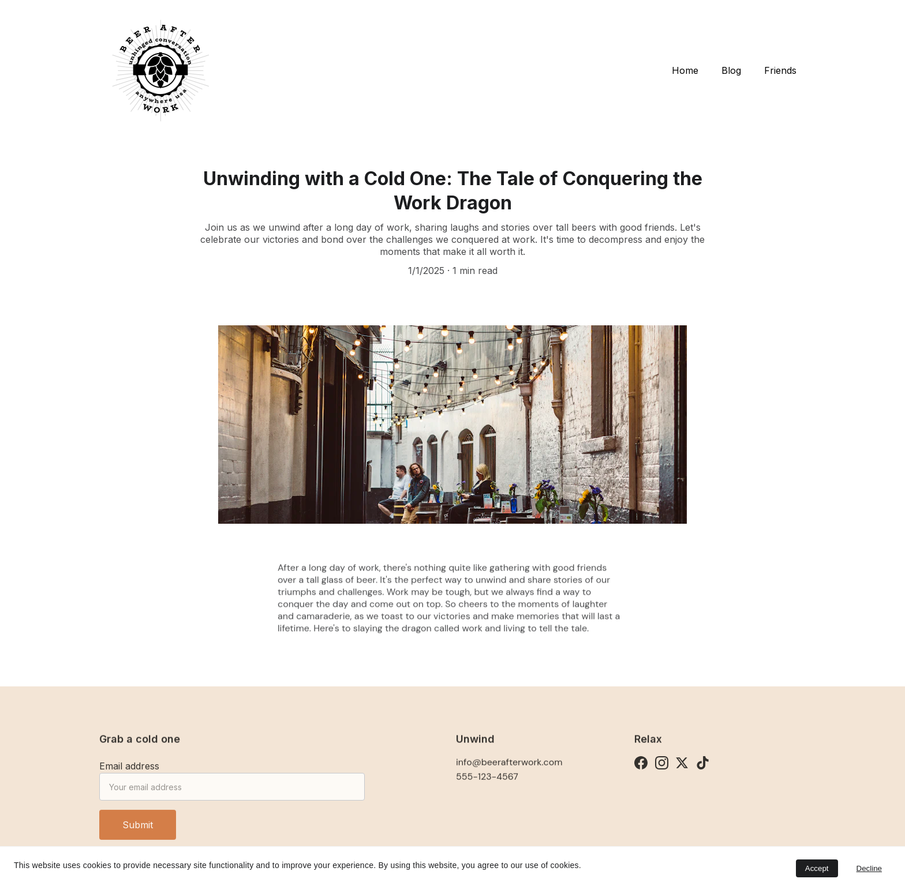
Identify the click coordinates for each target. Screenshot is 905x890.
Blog (731, 70)
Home (685, 70)
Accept (817, 868)
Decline (869, 868)
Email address (129, 770)
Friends (780, 70)
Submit (137, 829)
